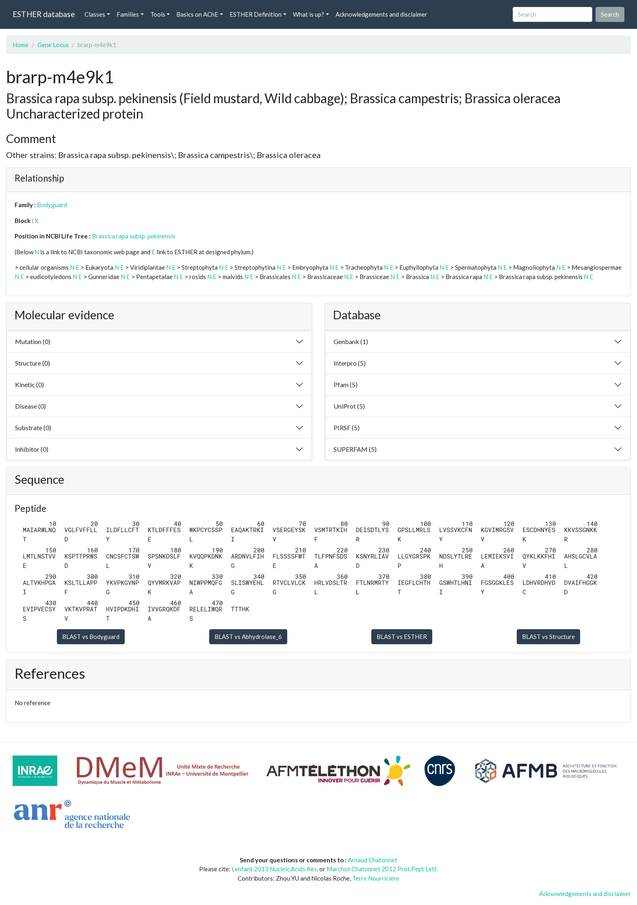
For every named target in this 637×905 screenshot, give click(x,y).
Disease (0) (30, 406)
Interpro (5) (350, 363)
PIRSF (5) (347, 427)
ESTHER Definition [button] (256, 14)
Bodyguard (52, 204)
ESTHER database (44, 14)
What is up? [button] (308, 14)
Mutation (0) (32, 341)
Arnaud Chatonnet (372, 860)
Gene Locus (53, 44)
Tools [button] (157, 14)
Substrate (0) (33, 427)
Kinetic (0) (29, 384)
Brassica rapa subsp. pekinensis (134, 236)
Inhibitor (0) (31, 449)
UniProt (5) (349, 406)
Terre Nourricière (375, 878)
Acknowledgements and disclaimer (381, 14)
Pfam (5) (346, 384)
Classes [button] (94, 14)
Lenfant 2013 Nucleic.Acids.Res (274, 869)
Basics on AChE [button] (197, 14)
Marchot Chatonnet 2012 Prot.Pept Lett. (382, 869)
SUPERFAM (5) (355, 449)
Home (20, 44)
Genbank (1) (351, 341)
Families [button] (128, 14)
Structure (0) (32, 363)
